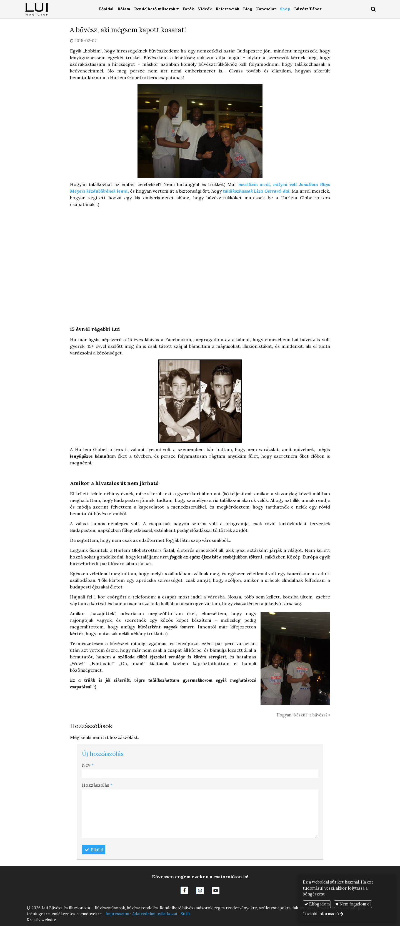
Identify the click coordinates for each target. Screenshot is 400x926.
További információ (321, 913)
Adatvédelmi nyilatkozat (155, 913)
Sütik (186, 913)
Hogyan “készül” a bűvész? (303, 715)
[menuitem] (106, 9)
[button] (373, 9)
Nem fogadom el (353, 904)
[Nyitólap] (37, 9)
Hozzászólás (97, 785)
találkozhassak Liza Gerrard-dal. (257, 191)
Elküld (93, 849)
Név (88, 765)
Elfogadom (317, 904)
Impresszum (117, 913)
